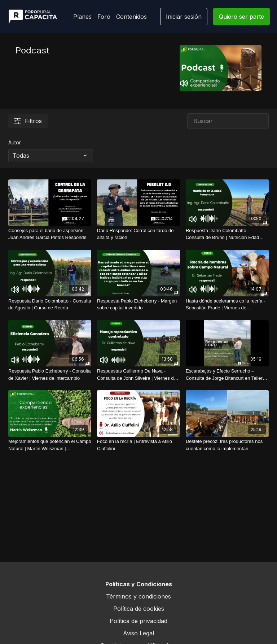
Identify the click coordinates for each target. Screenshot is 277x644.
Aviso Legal (138, 633)
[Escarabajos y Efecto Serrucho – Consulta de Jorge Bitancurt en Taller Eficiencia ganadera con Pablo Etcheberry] (227, 374)
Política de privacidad (138, 621)
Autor (14, 142)
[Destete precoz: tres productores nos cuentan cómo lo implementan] (227, 445)
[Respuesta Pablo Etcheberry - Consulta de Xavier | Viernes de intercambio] (49, 374)
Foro (103, 16)
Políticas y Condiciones (138, 584)
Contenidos (131, 16)
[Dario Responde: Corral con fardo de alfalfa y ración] (138, 234)
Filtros (28, 121)
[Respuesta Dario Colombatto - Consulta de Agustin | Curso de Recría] (49, 304)
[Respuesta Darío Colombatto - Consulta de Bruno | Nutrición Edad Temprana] (227, 234)
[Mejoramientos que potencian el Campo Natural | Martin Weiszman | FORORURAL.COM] (49, 445)
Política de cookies (138, 608)
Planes (82, 16)
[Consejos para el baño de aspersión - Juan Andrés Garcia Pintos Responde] (49, 234)
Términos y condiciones (138, 596)
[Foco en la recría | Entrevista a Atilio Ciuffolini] (138, 445)
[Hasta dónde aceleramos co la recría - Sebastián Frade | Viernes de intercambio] (227, 304)
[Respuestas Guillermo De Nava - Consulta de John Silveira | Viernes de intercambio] (138, 374)
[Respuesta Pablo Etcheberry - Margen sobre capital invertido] (138, 304)
